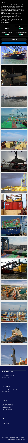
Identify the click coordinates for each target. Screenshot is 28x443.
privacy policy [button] (4, 7)
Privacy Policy (5, 422)
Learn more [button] (14, 39)
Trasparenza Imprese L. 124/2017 (10, 427)
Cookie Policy (5, 423)
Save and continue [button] (14, 43)
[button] (26, 2)
